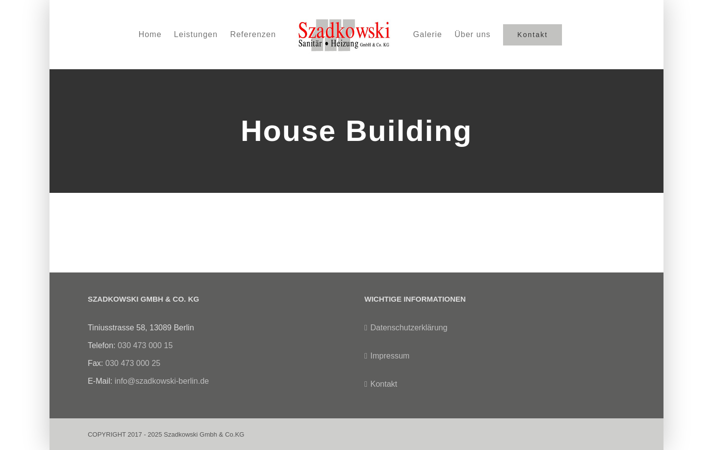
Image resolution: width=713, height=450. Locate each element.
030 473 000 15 (145, 345)
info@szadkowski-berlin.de (161, 381)
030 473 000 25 (132, 363)
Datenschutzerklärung (409, 327)
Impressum (389, 356)
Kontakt (383, 384)
